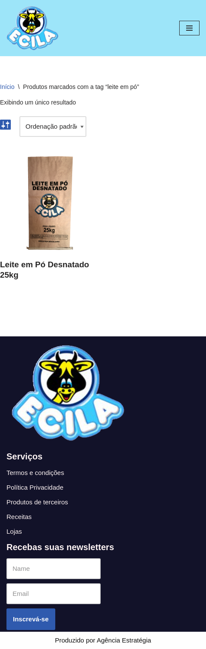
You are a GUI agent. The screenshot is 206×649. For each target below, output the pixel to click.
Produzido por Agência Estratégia (103, 640)
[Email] (53, 593)
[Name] (53, 568)
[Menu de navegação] (189, 28)
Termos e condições (35, 472)
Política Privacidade (34, 487)
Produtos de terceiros (37, 502)
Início (7, 86)
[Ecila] (32, 28)
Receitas (19, 516)
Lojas (14, 531)
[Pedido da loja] (52, 126)
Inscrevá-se (31, 619)
